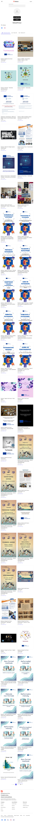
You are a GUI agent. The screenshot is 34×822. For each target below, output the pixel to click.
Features (13, 805)
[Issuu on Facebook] (2, 820)
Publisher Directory (26, 805)
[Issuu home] (16, 1)
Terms (2, 815)
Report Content (16, 815)
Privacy (5, 815)
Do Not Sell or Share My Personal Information (7, 816)
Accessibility (28, 815)
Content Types (14, 803)
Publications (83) (6, 32)
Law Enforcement (10, 815)
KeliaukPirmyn (4, 62)
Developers (25, 803)
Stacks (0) (14, 32)
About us (2, 803)
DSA (24, 815)
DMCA (21, 815)
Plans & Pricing (3, 807)
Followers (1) (22, 32)
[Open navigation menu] (2, 1)
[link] (31, 1)
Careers (2, 805)
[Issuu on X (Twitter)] (8, 820)
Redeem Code (25, 807)
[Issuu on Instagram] (11, 820)
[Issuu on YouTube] (13, 820)
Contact (2, 810)
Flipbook (13, 807)
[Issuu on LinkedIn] (5, 820)
